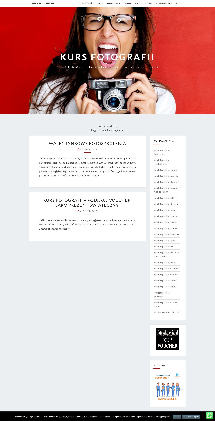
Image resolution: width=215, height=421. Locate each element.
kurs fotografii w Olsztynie (166, 234)
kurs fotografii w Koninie (165, 210)
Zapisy (138, 3)
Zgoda (176, 417)
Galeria (127, 3)
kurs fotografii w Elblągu (165, 170)
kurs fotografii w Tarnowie (166, 280)
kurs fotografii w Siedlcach (166, 268)
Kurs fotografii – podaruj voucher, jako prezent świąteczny (87, 203)
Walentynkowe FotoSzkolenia (87, 143)
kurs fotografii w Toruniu (165, 286)
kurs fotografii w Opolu (165, 240)
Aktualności (87, 3)
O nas (100, 3)
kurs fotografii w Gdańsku (166, 176)
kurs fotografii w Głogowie (166, 182)
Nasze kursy (112, 3)
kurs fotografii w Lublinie (165, 228)
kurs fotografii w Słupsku (165, 274)
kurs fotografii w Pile (163, 246)
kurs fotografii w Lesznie (165, 222)
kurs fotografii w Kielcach (166, 204)
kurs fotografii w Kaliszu (165, 198)
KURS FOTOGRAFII (42, 3)
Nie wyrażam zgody (191, 417)
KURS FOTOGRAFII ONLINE (166, 312)
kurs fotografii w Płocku (165, 262)
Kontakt (180, 3)
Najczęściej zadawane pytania (158, 3)
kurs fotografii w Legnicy (165, 216)
